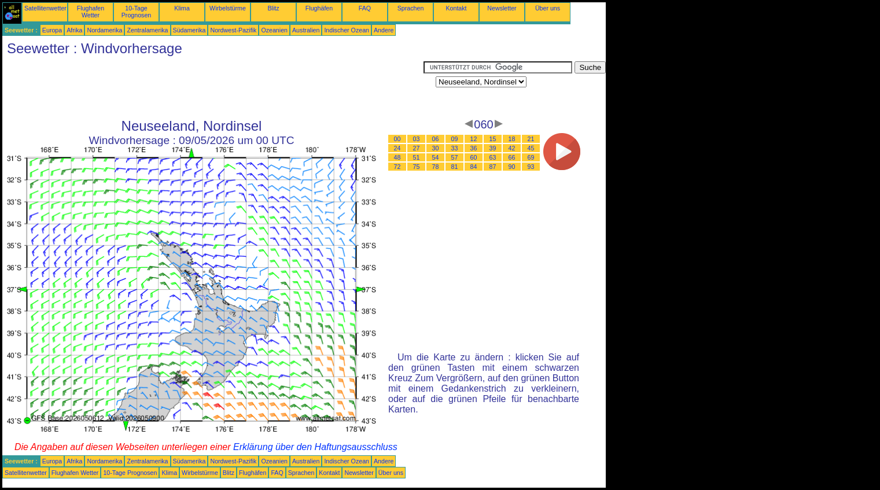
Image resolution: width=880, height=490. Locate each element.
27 (416, 148)
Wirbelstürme (227, 8)
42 (512, 148)
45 (531, 148)
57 (454, 157)
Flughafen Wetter (90, 12)
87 (492, 166)
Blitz (273, 8)
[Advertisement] (213, 87)
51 (416, 157)
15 (492, 138)
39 (492, 148)
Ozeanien (274, 30)
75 (416, 166)
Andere (383, 30)
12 (473, 138)
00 (397, 138)
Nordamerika (104, 30)
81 (454, 166)
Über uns (547, 8)
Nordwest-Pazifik (233, 30)
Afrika (74, 30)
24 (397, 148)
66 (512, 157)
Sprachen (410, 8)
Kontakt (455, 8)
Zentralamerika (147, 30)
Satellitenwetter (45, 8)
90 (512, 166)
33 (454, 148)
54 (435, 157)
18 (512, 138)
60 (473, 157)
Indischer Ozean (346, 30)
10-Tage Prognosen (136, 12)
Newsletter (501, 8)
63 (492, 157)
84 (473, 166)
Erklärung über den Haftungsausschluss (315, 447)
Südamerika (189, 30)
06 (435, 138)
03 (416, 138)
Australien (305, 30)
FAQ (365, 8)
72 (397, 166)
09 (454, 138)
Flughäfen (319, 8)
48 (397, 157)
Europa (52, 30)
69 (531, 157)
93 (531, 166)
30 (435, 148)
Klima (182, 8)
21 (531, 138)
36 (473, 148)
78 (435, 166)
